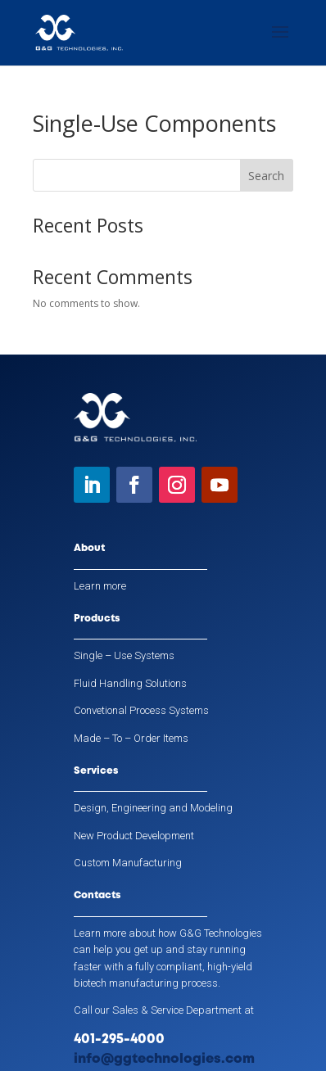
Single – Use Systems (124, 655)
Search (266, 175)
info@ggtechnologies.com (164, 1059)
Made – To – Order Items (131, 738)
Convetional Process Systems (141, 710)
